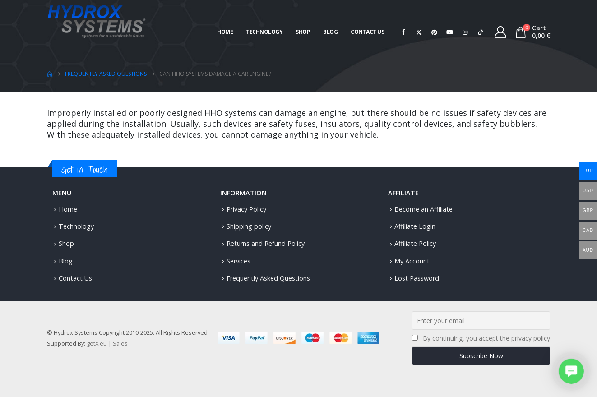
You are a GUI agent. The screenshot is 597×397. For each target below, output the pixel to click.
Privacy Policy (246, 209)
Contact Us (367, 32)
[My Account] (500, 32)
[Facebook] (403, 32)
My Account (412, 261)
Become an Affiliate (423, 209)
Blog (330, 32)
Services (238, 261)
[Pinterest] (434, 32)
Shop (303, 32)
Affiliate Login (414, 226)
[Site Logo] (96, 20)
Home (225, 32)
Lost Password (416, 278)
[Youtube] (449, 32)
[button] (571, 371)
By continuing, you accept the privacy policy (486, 338)
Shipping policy (249, 226)
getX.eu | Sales (107, 343)
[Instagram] (464, 32)
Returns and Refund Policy (266, 243)
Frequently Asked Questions (268, 278)
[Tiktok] (480, 32)
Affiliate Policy (415, 243)
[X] (418, 32)
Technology (264, 32)
